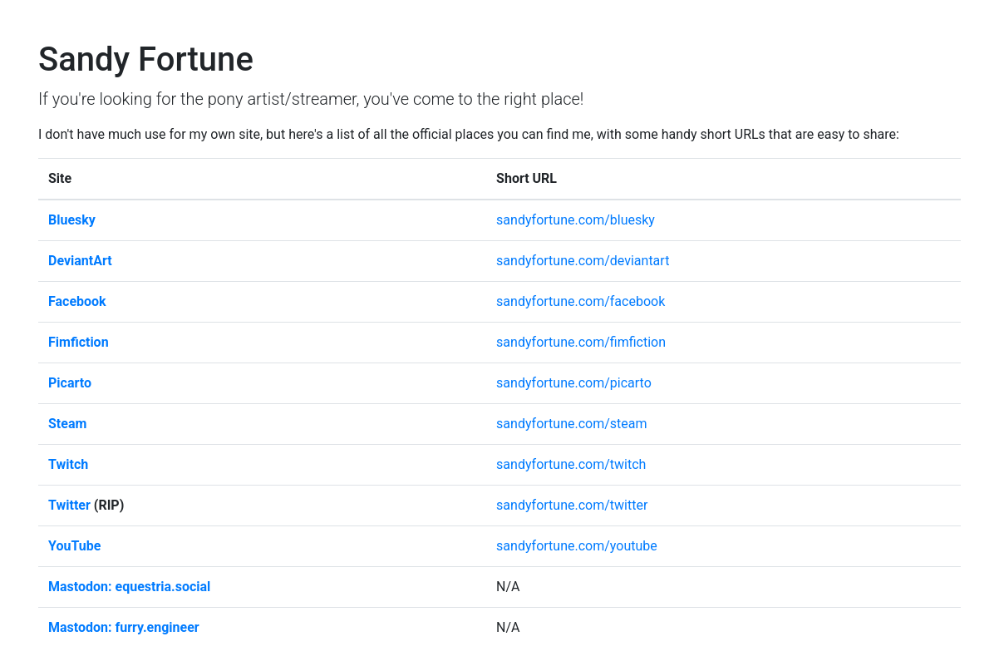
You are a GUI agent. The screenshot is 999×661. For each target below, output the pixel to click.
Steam (67, 424)
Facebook (77, 301)
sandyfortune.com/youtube (576, 546)
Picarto (69, 383)
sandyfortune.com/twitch (571, 464)
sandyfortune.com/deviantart (582, 261)
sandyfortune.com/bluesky (575, 220)
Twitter (69, 505)
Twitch (68, 464)
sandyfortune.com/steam (571, 424)
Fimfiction (78, 342)
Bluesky (72, 220)
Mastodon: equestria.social (129, 586)
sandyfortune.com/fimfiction (581, 342)
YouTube (74, 546)
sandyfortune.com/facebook (580, 301)
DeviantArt (80, 261)
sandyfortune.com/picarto (574, 383)
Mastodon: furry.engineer (123, 627)
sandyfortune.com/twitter (571, 505)
